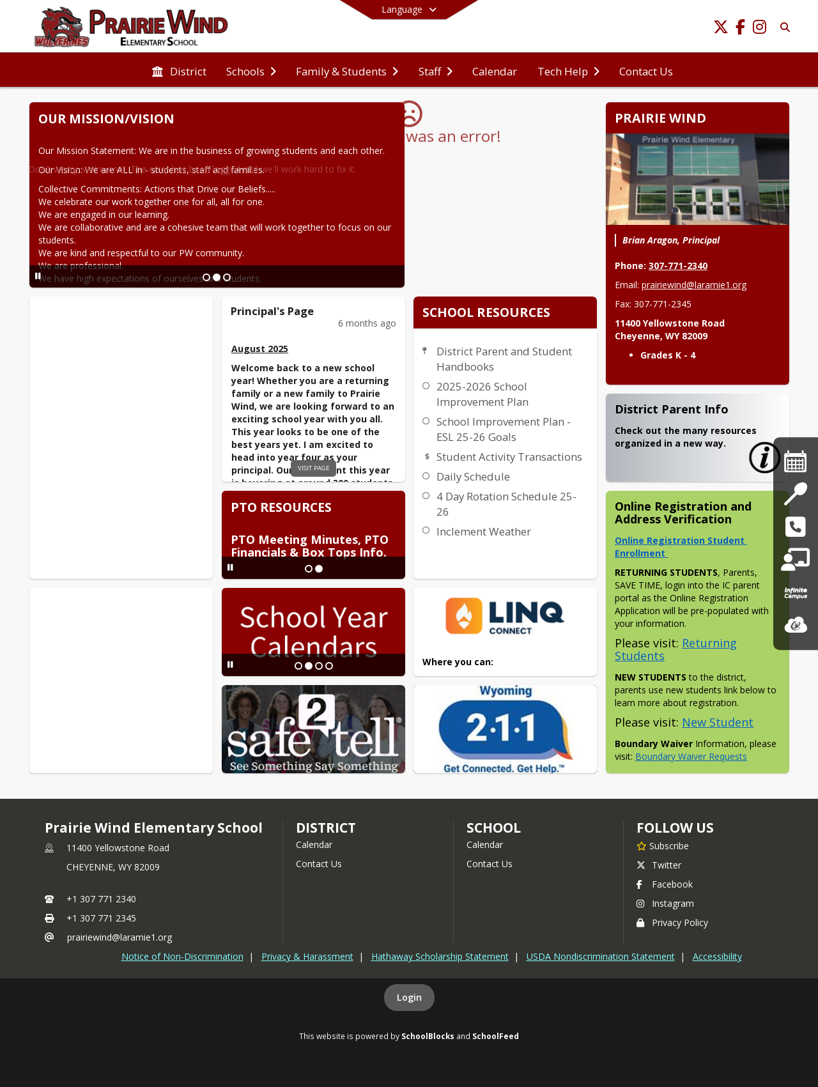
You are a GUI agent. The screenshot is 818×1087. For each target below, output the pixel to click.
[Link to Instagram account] (759, 29)
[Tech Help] (795, 560)
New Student (717, 722)
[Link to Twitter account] (720, 29)
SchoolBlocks (427, 1036)
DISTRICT (326, 827)
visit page (314, 468)
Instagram (665, 903)
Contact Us (319, 864)
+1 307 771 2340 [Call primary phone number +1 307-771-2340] (101, 899)
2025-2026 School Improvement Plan (482, 394)
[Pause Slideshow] (38, 276)
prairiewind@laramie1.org (694, 285)
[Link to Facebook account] (740, 29)
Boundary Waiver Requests (691, 756)
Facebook (665, 884)
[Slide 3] (227, 277)
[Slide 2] (216, 277)
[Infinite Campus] (796, 592)
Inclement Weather (483, 531)
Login (409, 997)
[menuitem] (179, 70)
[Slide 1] (206, 277)
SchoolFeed (495, 1036)
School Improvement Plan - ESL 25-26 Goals (503, 429)
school (494, 827)
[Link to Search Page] (782, 27)
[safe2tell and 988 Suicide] (795, 527)
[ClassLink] (796, 625)
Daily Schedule (473, 476)
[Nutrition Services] (795, 494)
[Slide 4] (329, 666)
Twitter (659, 865)
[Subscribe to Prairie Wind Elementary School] (663, 845)
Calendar (314, 844)
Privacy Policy (672, 922)
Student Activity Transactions (509, 456)
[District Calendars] (796, 461)
